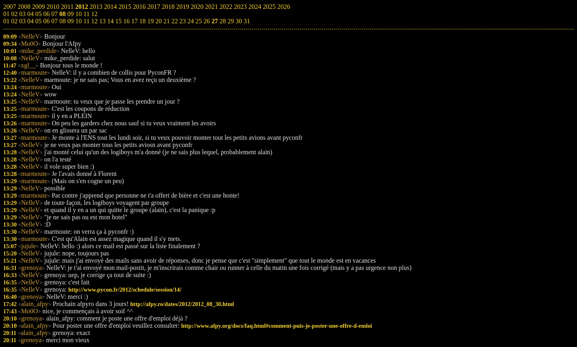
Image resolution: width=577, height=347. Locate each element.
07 (54, 21)
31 (246, 21)
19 (150, 21)
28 (222, 21)
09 (70, 21)
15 (118, 21)
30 (238, 21)
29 (230, 21)
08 (62, 21)
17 (134, 21)
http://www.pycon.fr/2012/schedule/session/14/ (124, 289)
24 (190, 21)
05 (38, 21)
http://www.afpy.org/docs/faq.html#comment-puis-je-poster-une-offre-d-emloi (276, 326)
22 (174, 21)
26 (206, 21)
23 (182, 21)
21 (166, 21)
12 (94, 21)
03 (22, 21)
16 (126, 21)
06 (46, 21)
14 (110, 21)
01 (6, 21)
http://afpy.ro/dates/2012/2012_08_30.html (182, 304)
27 (214, 21)
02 (14, 21)
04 (30, 21)
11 (86, 21)
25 (198, 21)
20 (158, 21)
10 (78, 21)
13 (102, 21)
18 (142, 21)
